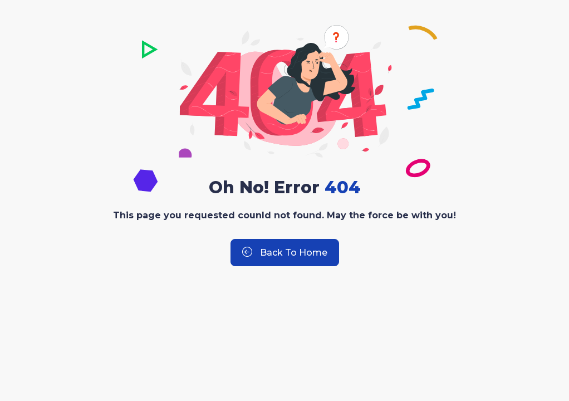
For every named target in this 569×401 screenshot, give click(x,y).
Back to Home (284, 252)
